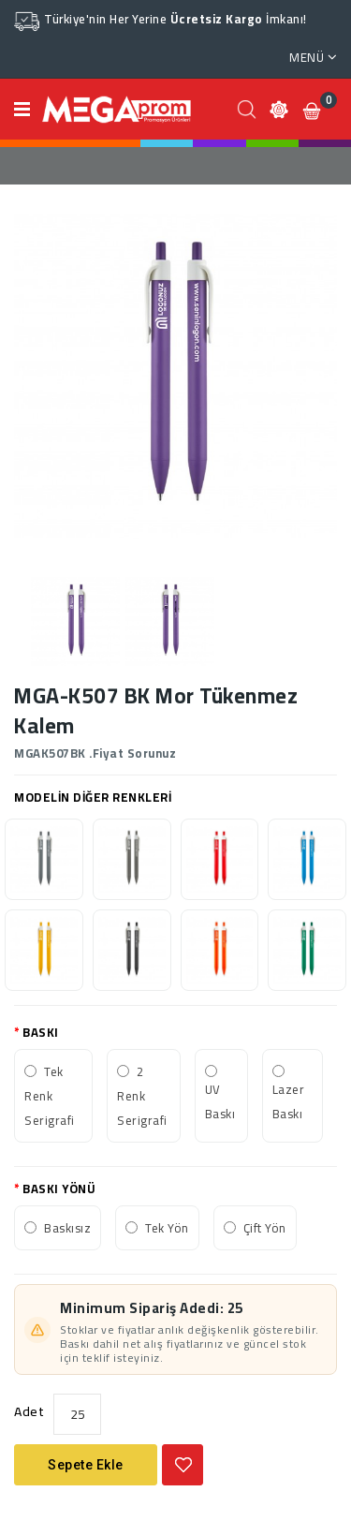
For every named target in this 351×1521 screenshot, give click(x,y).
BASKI (40, 1032)
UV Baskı (220, 1101)
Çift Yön (264, 1228)
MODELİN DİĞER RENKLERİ (92, 797)
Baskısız (67, 1228)
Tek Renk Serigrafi (49, 1095)
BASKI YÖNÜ (58, 1188)
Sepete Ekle (86, 1464)
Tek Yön (167, 1228)
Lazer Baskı (288, 1101)
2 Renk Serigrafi (142, 1095)
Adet (29, 1411)
